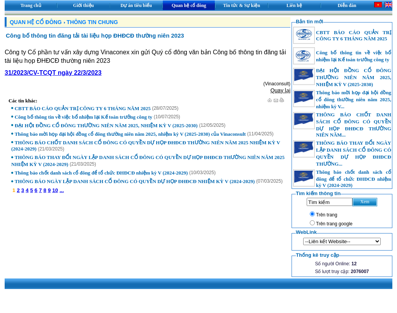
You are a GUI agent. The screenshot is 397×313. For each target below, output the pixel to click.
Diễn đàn (347, 5)
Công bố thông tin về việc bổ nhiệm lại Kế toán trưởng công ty (83, 117)
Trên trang (326, 215)
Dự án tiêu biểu (136, 5)
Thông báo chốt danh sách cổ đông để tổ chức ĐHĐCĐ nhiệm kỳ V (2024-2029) (101, 173)
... (62, 190)
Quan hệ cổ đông (189, 5)
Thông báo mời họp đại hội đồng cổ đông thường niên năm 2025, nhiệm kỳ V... (353, 99)
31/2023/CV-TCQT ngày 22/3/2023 (53, 72)
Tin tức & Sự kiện (241, 5)
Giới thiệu (83, 5)
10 (55, 190)
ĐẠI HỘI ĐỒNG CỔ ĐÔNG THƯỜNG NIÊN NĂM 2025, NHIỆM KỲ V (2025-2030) (106, 125)
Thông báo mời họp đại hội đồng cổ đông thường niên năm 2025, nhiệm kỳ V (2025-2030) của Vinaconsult (130, 134)
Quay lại (280, 90)
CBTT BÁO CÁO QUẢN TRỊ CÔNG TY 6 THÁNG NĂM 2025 (83, 108)
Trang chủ (31, 5)
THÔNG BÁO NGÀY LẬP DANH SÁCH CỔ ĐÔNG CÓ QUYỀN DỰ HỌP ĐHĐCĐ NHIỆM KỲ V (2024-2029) (135, 181)
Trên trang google (334, 224)
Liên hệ (294, 5)
